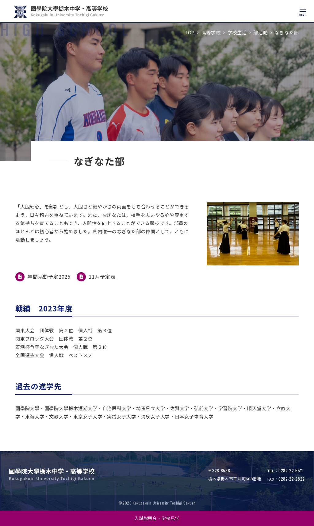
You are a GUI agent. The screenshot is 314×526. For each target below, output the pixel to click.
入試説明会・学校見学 (157, 518)
